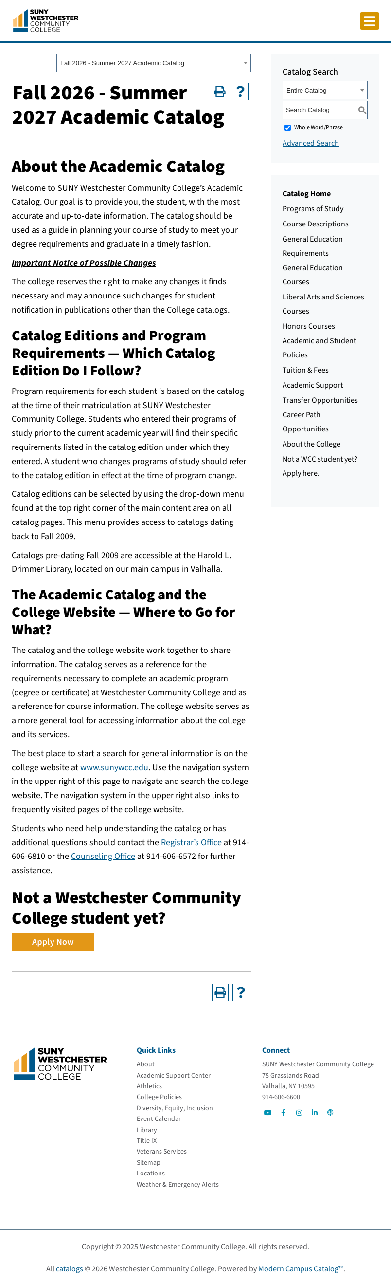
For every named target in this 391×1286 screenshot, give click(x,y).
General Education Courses (313, 274)
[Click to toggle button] (369, 21)
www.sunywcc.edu (114, 768)
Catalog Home (307, 193)
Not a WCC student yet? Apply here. (320, 466)
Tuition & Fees (306, 370)
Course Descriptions (316, 224)
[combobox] (153, 63)
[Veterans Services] (162, 1151)
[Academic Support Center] (174, 1076)
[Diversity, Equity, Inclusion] (175, 1108)
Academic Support (313, 385)
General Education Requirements (313, 246)
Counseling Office (103, 856)
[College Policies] (159, 1097)
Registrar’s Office (191, 843)
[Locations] (151, 1173)
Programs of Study (313, 209)
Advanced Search (311, 143)
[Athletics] (149, 1086)
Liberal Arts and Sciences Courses (323, 304)
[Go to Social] (268, 1112)
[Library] (147, 1130)
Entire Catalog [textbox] (306, 90)
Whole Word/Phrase (318, 127)
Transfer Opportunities (320, 400)
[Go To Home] (46, 20)
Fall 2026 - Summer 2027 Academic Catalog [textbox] (122, 63)
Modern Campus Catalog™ (300, 1269)
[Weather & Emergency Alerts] (178, 1185)
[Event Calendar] (159, 1119)
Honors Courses (309, 326)
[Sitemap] (148, 1163)
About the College (311, 444)
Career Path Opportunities (306, 422)
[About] (146, 1064)
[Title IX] (147, 1141)
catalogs (69, 1269)
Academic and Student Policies (319, 347)
